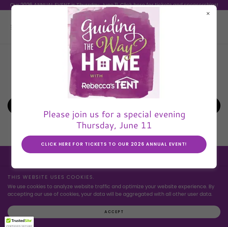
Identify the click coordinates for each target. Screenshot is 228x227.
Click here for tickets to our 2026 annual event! (114, 144)
